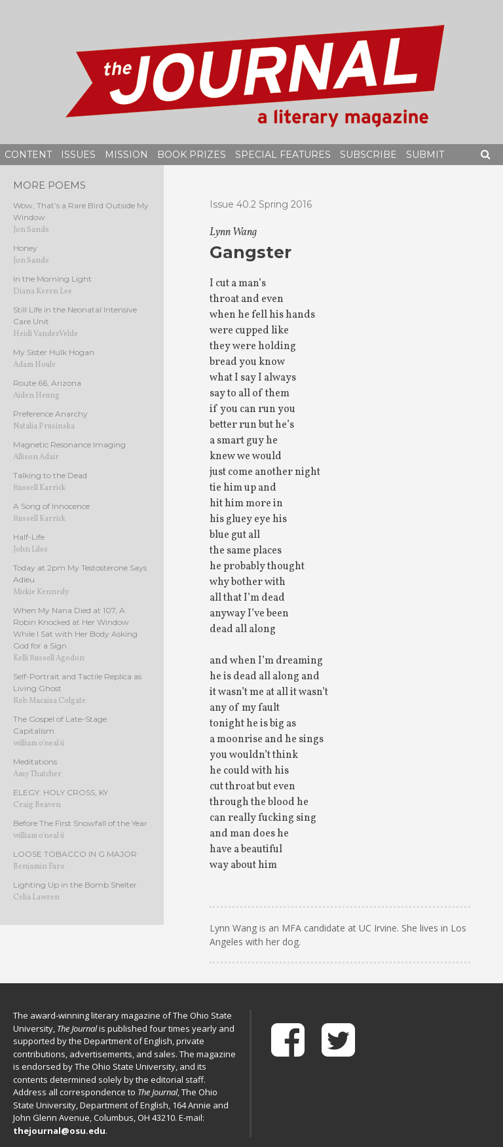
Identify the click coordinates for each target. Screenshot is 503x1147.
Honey (25, 248)
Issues (78, 154)
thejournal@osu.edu (59, 1131)
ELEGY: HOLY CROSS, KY (60, 792)
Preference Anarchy (50, 414)
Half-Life (29, 537)
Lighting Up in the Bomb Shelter (75, 885)
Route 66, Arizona (47, 383)
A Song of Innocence (51, 506)
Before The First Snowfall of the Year (80, 823)
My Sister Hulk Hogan (53, 352)
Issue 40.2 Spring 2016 (261, 204)
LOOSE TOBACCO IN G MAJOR (75, 854)
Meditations (35, 761)
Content (28, 154)
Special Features (283, 154)
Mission (126, 154)
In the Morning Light (52, 279)
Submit (425, 154)
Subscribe (368, 154)
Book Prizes (191, 154)
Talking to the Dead (50, 475)
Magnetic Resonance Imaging (69, 444)
